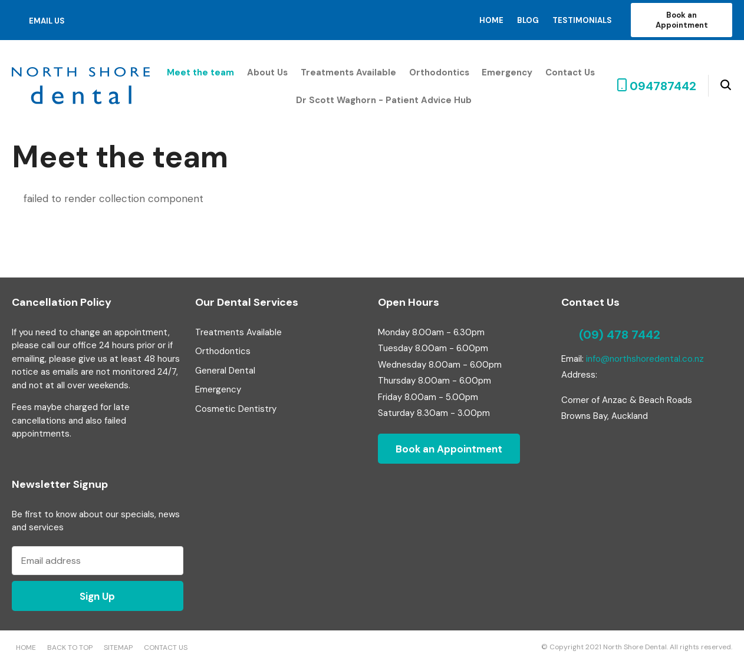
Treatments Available (348, 72)
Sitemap (118, 647)
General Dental (225, 370)
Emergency (507, 72)
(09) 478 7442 (619, 334)
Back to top (70, 647)
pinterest (120, 20)
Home (491, 20)
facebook (85, 20)
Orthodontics (439, 72)
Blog (528, 20)
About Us (267, 72)
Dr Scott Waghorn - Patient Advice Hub (384, 100)
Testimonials (582, 20)
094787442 (663, 86)
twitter (102, 20)
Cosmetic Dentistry (235, 409)
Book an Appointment (682, 20)
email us (47, 21)
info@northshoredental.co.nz (645, 359)
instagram (137, 20)
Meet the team (200, 72)
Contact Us (570, 72)
